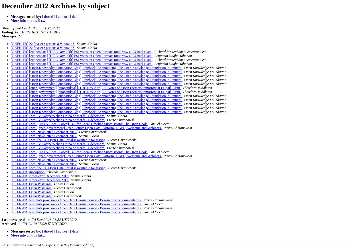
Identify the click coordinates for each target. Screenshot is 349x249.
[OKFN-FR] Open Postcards (31, 184)
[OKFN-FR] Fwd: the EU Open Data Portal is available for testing (58, 140)
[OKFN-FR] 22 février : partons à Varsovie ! (43, 44)
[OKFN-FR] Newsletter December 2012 (40, 176)
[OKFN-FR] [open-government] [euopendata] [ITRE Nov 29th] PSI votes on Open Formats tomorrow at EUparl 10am (96, 88)
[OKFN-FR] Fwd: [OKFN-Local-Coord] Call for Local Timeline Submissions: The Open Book (79, 124)
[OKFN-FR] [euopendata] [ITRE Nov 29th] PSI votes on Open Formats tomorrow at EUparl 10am (81, 52)
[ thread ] (48, 16)
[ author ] (62, 16)
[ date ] (75, 16)
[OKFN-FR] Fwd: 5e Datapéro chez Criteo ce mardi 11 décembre (58, 116)
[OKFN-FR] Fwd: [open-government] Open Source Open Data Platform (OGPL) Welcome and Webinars (86, 128)
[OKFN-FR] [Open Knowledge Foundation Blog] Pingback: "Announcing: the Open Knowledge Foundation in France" (97, 68)
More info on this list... (28, 20)
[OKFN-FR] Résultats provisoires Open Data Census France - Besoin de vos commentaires (76, 200)
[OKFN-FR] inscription (28, 172)
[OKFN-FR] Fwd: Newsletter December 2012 (44, 132)
